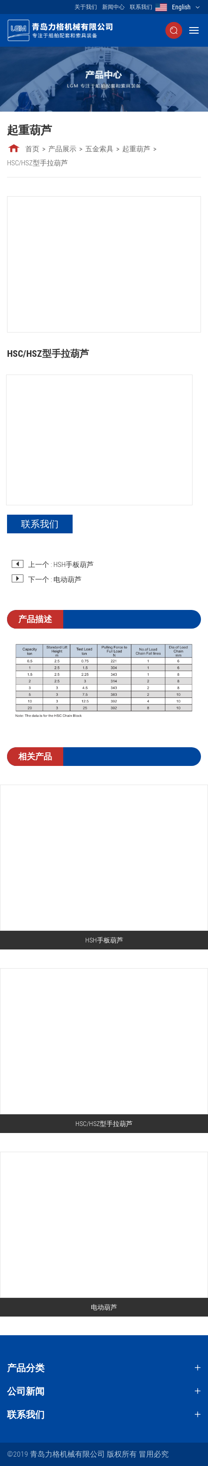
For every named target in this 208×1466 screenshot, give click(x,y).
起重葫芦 (136, 149)
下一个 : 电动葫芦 (55, 579)
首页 (32, 149)
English (181, 7)
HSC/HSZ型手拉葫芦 (37, 163)
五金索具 (99, 149)
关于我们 (85, 7)
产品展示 (62, 149)
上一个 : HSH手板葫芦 (61, 564)
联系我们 (141, 7)
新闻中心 (113, 7)
